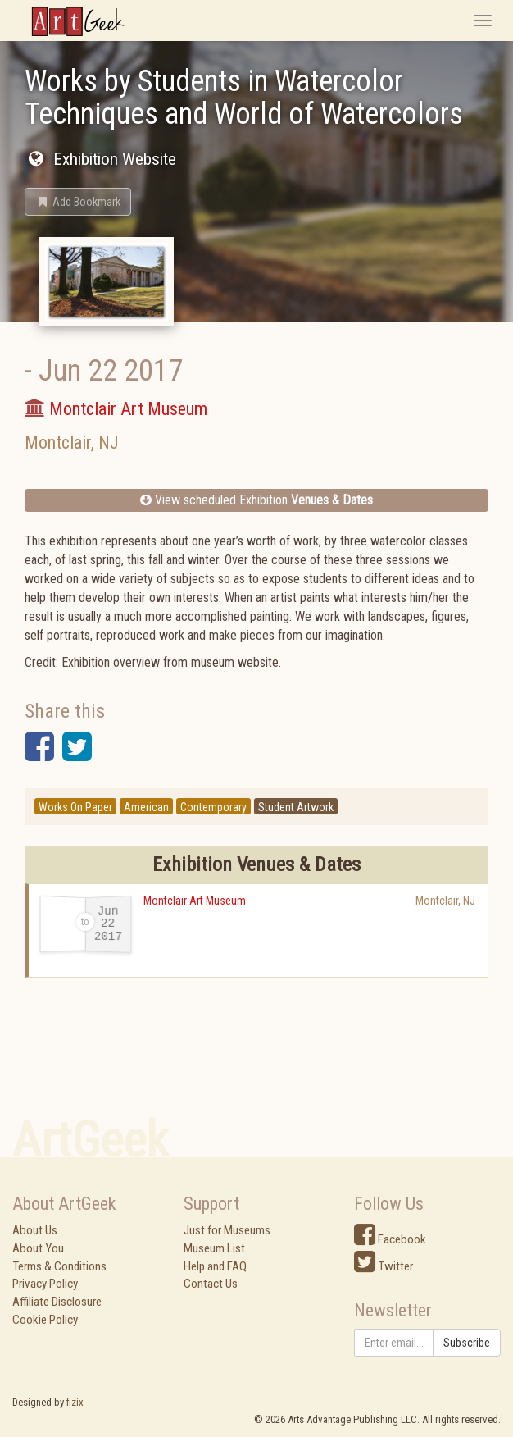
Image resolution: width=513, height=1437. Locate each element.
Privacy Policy (45, 1283)
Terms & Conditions (59, 1266)
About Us (34, 1230)
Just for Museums (227, 1230)
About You (38, 1248)
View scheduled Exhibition (256, 500)
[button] (78, 202)
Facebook (390, 1239)
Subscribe (466, 1342)
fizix (75, 1402)
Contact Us (211, 1283)
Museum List (214, 1248)
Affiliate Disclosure (57, 1301)
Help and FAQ (215, 1266)
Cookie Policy (45, 1319)
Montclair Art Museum (194, 900)
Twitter (383, 1266)
